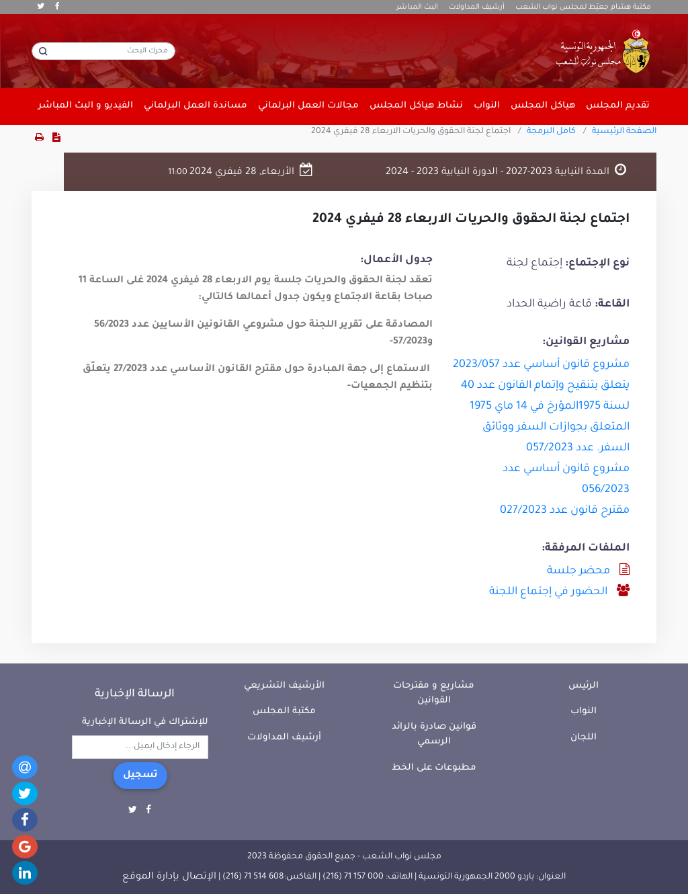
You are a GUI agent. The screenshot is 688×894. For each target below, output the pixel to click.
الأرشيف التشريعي (284, 686)
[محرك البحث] (103, 51)
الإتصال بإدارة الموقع (169, 877)
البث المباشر (417, 7)
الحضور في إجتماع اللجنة (548, 592)
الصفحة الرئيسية (624, 131)
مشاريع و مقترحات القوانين (433, 693)
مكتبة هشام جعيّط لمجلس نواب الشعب (583, 7)
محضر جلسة (578, 571)
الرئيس (583, 686)
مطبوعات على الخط (434, 768)
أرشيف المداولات (477, 7)
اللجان (583, 738)
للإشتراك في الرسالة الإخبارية (145, 722)
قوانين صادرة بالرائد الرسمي (434, 734)
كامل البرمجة (551, 131)
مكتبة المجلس (284, 711)
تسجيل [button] (140, 775)
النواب (583, 711)
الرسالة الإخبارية (135, 694)
